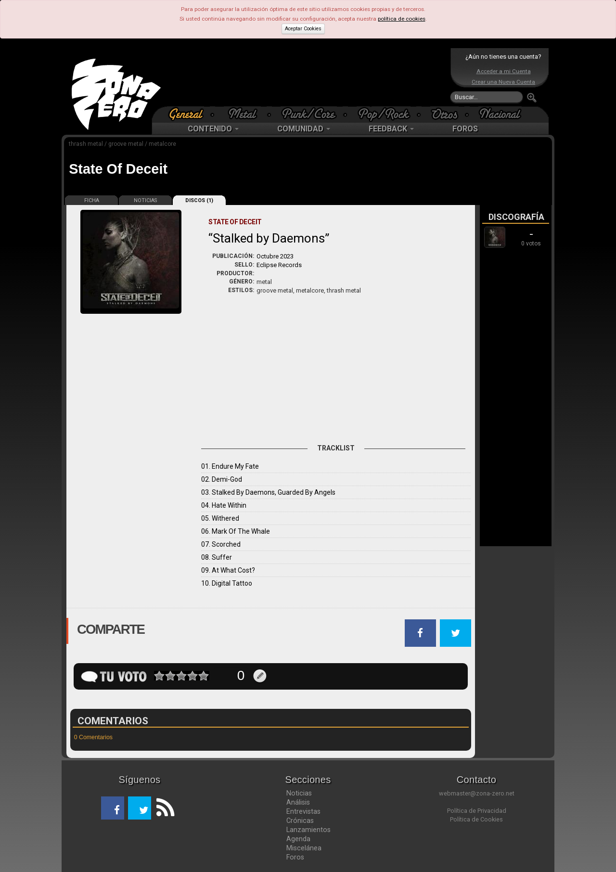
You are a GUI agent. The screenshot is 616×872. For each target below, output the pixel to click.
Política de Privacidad (476, 810)
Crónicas (300, 820)
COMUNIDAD (303, 128)
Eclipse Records (279, 265)
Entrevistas (303, 811)
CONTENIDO (213, 128)
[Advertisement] (305, 77)
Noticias (299, 793)
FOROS (465, 128)
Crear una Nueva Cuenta (503, 81)
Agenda (298, 839)
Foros (295, 857)
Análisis (298, 802)
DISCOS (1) (199, 200)
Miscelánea (303, 848)
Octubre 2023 (275, 256)
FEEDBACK (391, 128)
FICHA (91, 200)
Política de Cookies (476, 819)
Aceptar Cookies (303, 29)
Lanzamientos (308, 830)
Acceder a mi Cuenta (503, 71)
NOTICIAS (145, 200)
